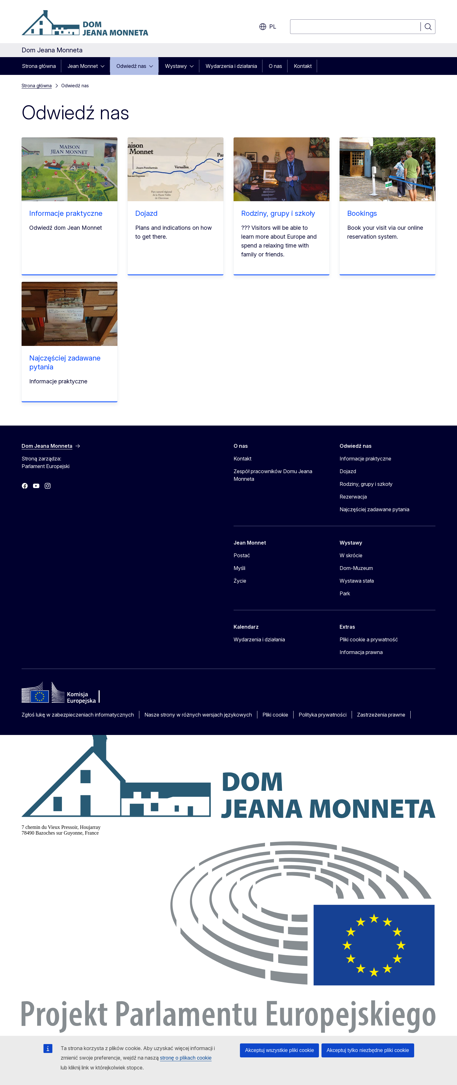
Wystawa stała (357, 581)
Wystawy (176, 66)
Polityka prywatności (323, 714)
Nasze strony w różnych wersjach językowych (198, 714)
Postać (242, 555)
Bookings (362, 213)
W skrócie (351, 555)
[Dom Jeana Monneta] (228, 816)
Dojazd (146, 213)
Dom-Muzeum (356, 568)
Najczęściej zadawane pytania (374, 509)
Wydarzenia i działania (231, 66)
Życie (240, 581)
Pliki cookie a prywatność (369, 639)
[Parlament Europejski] (228, 1031)
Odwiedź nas (131, 66)
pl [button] (267, 26)
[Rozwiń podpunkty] (104, 66)
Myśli (239, 568)
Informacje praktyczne (66, 213)
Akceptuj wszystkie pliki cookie (279, 1050)
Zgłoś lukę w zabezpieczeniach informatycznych (78, 714)
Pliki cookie (275, 714)
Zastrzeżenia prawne (381, 714)
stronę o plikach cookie (186, 1058)
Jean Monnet (83, 66)
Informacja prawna (361, 652)
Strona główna (39, 66)
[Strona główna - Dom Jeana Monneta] (85, 23)
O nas (275, 66)
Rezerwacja (353, 496)
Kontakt (303, 66)
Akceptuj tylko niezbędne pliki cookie (368, 1050)
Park (345, 593)
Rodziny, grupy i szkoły (278, 213)
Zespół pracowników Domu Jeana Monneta (273, 475)
